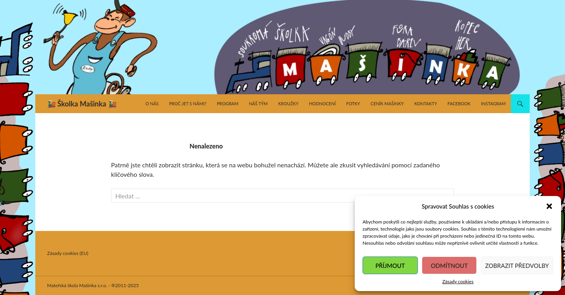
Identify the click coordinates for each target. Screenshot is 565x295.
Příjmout (390, 265)
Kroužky (288, 103)
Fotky (353, 103)
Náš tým (258, 103)
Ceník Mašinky (387, 103)
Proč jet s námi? (187, 103)
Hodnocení (322, 103)
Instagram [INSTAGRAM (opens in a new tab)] (493, 103)
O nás (152, 103)
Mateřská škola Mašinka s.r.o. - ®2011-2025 (93, 285)
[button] (549, 206)
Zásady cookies (458, 281)
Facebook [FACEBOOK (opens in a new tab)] (459, 103)
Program (228, 103)
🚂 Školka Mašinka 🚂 (82, 103)
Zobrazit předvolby (517, 265)
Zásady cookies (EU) (67, 253)
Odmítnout (449, 265)
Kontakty (425, 103)
